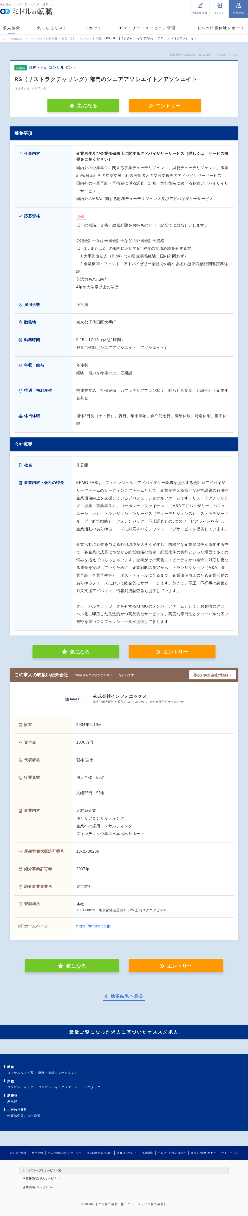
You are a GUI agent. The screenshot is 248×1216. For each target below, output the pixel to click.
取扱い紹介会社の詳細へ (212, 675)
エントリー (168, 105)
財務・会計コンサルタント (58, 1073)
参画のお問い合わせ (203, 1152)
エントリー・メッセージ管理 (147, 28)
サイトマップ (229, 1152)
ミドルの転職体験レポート (219, 28)
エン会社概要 (18, 1152)
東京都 (12, 1101)
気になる (80, 652)
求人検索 (11, 28)
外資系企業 (15, 1115)
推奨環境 (147, 1152)
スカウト (93, 28)
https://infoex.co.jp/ (94, 926)
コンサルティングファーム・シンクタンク (69, 1087)
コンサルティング (20, 1087)
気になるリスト (52, 28)
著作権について (127, 1152)
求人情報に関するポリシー (65, 1152)
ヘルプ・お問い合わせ (172, 1152)
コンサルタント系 (20, 1073)
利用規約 (37, 1152)
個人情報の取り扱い (99, 1152)
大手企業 (33, 1115)
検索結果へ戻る (127, 996)
